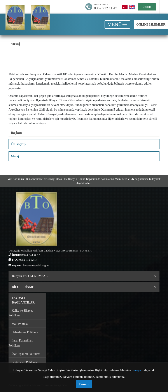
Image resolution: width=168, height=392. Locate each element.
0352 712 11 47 (105, 8)
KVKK (129, 178)
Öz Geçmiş (18, 144)
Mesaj (15, 156)
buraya (136, 370)
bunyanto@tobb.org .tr (36, 265)
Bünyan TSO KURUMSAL (84, 276)
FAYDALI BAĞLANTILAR (23, 300)
